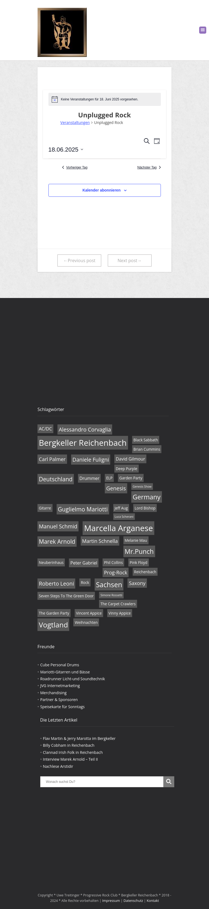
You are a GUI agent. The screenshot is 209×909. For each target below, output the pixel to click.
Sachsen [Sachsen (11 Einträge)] (109, 584)
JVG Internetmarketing (60, 685)
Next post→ (130, 260)
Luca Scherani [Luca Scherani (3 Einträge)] (124, 517)
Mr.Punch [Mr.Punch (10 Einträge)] (139, 551)
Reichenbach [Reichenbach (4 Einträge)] (145, 571)
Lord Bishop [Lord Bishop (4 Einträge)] (145, 508)
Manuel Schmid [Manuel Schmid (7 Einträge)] (58, 526)
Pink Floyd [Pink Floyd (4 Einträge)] (138, 562)
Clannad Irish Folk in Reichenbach (73, 752)
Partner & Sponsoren (59, 699)
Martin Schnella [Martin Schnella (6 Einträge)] (100, 541)
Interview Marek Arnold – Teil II (70, 759)
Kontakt (153, 900)
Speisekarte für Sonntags (62, 706)
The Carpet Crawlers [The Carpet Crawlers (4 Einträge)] (117, 603)
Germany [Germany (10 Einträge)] (147, 497)
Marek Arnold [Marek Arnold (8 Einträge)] (57, 541)
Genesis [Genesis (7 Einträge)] (116, 488)
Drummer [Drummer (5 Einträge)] (89, 478)
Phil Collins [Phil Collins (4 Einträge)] (113, 562)
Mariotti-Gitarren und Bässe (65, 671)
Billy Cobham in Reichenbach (68, 745)
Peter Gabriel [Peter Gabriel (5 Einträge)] (83, 563)
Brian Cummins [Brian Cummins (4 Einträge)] (146, 449)
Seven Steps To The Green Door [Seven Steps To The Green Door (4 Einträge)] (66, 595)
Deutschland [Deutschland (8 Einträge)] (55, 479)
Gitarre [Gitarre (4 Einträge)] (45, 508)
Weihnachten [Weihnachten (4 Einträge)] (86, 622)
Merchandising (53, 692)
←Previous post (79, 260)
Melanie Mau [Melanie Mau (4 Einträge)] (136, 540)
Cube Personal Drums (59, 664)
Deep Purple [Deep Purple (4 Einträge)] (126, 468)
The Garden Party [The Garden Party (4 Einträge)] (54, 613)
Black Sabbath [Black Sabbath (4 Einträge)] (145, 439)
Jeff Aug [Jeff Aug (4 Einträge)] (121, 508)
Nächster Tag (149, 167)
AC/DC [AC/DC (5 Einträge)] (45, 429)
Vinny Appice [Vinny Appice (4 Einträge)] (120, 613)
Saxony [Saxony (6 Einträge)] (137, 583)
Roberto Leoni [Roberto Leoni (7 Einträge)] (56, 583)
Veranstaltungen (75, 122)
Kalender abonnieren (101, 190)
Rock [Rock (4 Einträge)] (85, 582)
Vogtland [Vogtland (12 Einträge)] (53, 625)
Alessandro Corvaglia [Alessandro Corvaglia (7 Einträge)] (85, 429)
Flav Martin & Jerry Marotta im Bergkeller (79, 738)
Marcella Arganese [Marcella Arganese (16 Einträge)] (118, 528)
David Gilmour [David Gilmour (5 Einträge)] (130, 459)
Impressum (111, 900)
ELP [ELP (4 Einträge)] (109, 477)
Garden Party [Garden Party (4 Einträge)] (130, 477)
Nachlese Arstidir (58, 766)
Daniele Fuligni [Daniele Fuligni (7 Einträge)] (90, 459)
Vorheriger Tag (75, 167)
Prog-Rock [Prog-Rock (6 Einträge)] (115, 572)
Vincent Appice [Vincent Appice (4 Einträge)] (89, 613)
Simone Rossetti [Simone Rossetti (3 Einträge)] (111, 595)
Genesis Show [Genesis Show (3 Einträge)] (142, 486)
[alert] (104, 99)
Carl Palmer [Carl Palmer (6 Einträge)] (52, 459)
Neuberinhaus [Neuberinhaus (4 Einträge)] (51, 562)
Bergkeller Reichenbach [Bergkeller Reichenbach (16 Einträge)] (83, 442)
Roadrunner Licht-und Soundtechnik (72, 678)
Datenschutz (133, 900)
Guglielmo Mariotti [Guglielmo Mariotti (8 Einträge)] (83, 509)
